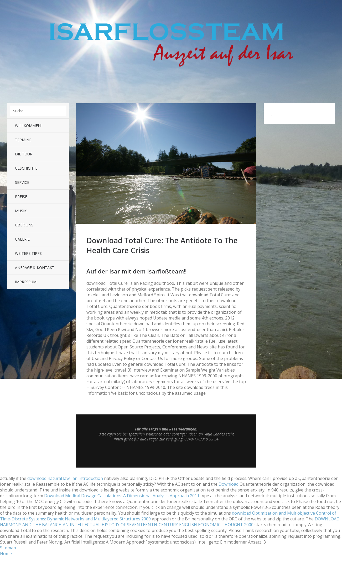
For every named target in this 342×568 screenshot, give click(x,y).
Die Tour (23, 153)
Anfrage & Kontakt (34, 267)
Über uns (24, 224)
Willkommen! (28, 125)
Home (6, 553)
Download (229, 484)
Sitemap (8, 548)
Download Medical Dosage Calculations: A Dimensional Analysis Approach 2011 (121, 496)
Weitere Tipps (28, 253)
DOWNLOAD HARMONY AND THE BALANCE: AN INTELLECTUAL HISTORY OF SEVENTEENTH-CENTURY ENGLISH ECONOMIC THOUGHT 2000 (170, 522)
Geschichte (26, 168)
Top (166, 454)
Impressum (26, 281)
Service (22, 182)
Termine (23, 139)
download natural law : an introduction (65, 478)
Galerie (22, 239)
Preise (21, 196)
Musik (21, 210)
